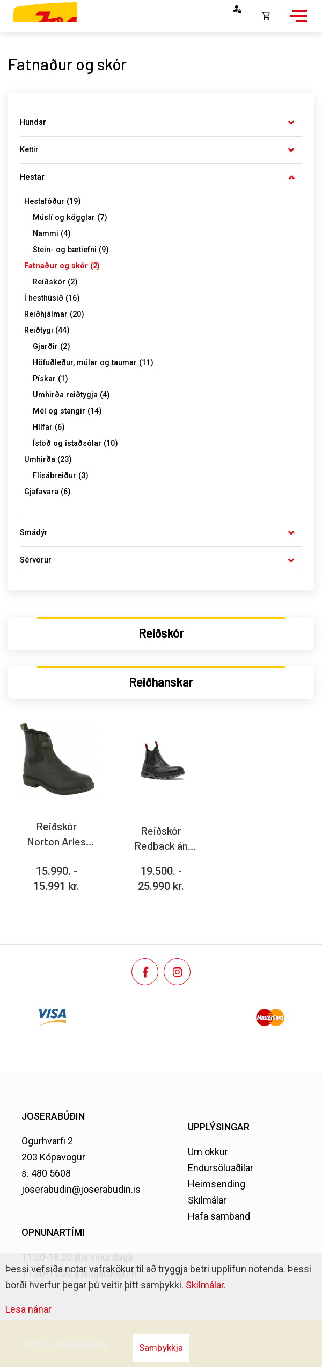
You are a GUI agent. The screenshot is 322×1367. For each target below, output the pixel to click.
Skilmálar (207, 1200)
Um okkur (208, 1151)
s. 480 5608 (46, 1173)
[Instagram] (177, 971)
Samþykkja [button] (161, 1347)
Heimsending (216, 1184)
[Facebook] (144, 971)
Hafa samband (219, 1216)
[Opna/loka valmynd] (296, 21)
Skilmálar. (206, 1285)
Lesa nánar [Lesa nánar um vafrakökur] (28, 1309)
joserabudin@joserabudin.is (81, 1189)
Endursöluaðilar (220, 1167)
